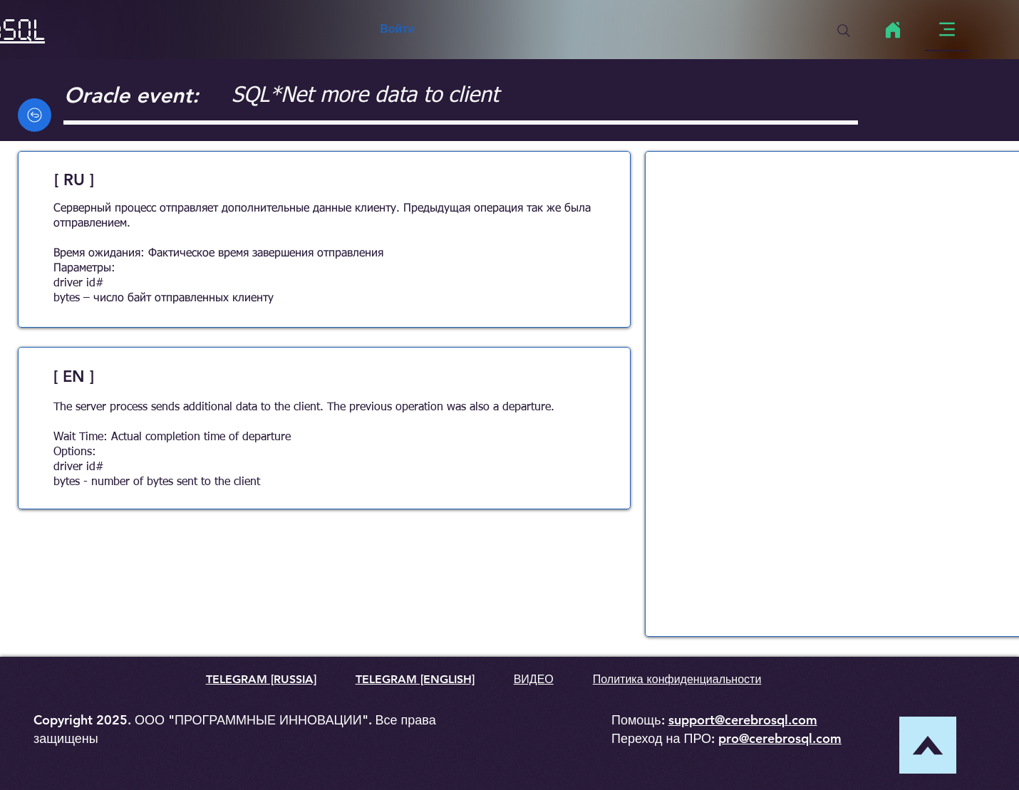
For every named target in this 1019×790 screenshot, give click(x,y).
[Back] (34, 115)
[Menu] (946, 29)
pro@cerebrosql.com (780, 738)
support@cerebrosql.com (742, 720)
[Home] (892, 30)
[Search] (844, 31)
